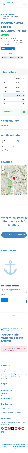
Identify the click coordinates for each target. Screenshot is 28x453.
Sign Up (13, 374)
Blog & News (5, 393)
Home (3, 388)
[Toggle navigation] (25, 3)
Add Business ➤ (6, 398)
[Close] (24, 348)
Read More (7, 300)
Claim (20, 57)
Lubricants (10, 283)
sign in (13, 348)
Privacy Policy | (21, 444)
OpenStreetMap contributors (21, 194)
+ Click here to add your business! (14, 235)
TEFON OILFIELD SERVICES (12, 286)
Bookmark (12, 57)
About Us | (12, 444)
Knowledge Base (6, 390)
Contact (3, 396)
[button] (12, 315)
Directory (4, 283)
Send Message (8, 49)
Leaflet (13, 194)
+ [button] (2, 167)
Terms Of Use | (7, 446)
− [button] (2, 169)
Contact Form (5, 408)
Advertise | (5, 444)
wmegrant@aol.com (18, 141)
